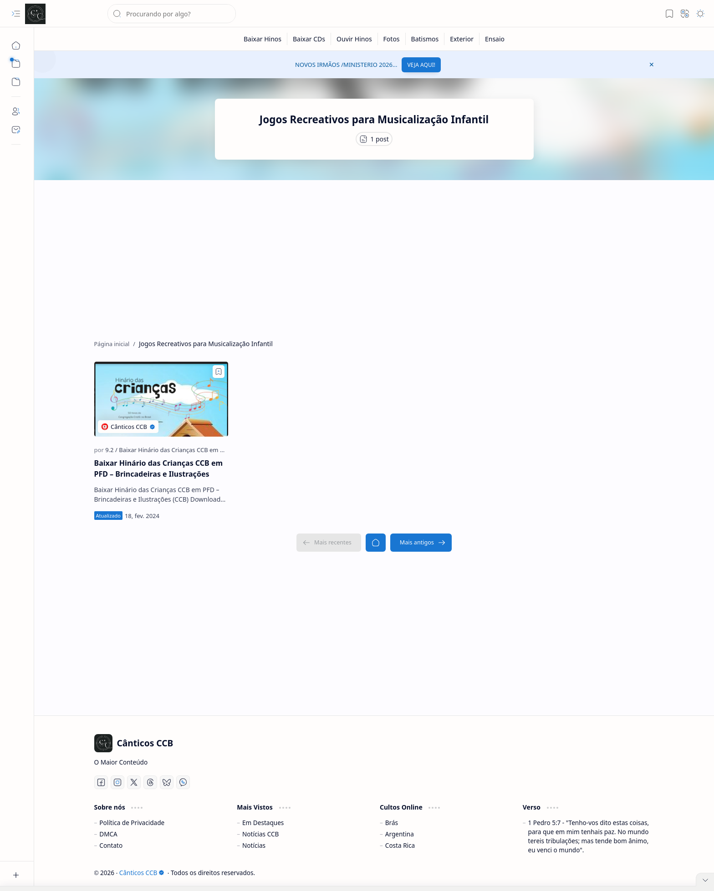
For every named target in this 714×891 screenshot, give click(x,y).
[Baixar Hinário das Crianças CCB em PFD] (175, 450)
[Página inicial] (16, 45)
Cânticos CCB (141, 872)
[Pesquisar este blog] (171, 14)
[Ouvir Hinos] (354, 39)
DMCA (108, 834)
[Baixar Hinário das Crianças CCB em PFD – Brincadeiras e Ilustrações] (161, 399)
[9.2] (111, 450)
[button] (16, 13)
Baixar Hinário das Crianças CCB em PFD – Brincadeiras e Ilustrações (158, 468)
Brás (391, 822)
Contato (110, 845)
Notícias (253, 845)
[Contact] (16, 130)
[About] (16, 111)
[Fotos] (392, 39)
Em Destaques (263, 822)
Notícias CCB (260, 834)
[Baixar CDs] (309, 39)
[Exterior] (461, 39)
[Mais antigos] (421, 543)
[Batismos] (425, 39)
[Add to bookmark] (218, 371)
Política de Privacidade (131, 822)
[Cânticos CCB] (35, 14)
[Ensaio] (494, 39)
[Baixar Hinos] (262, 39)
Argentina (399, 834)
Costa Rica (400, 845)
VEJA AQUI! (421, 65)
